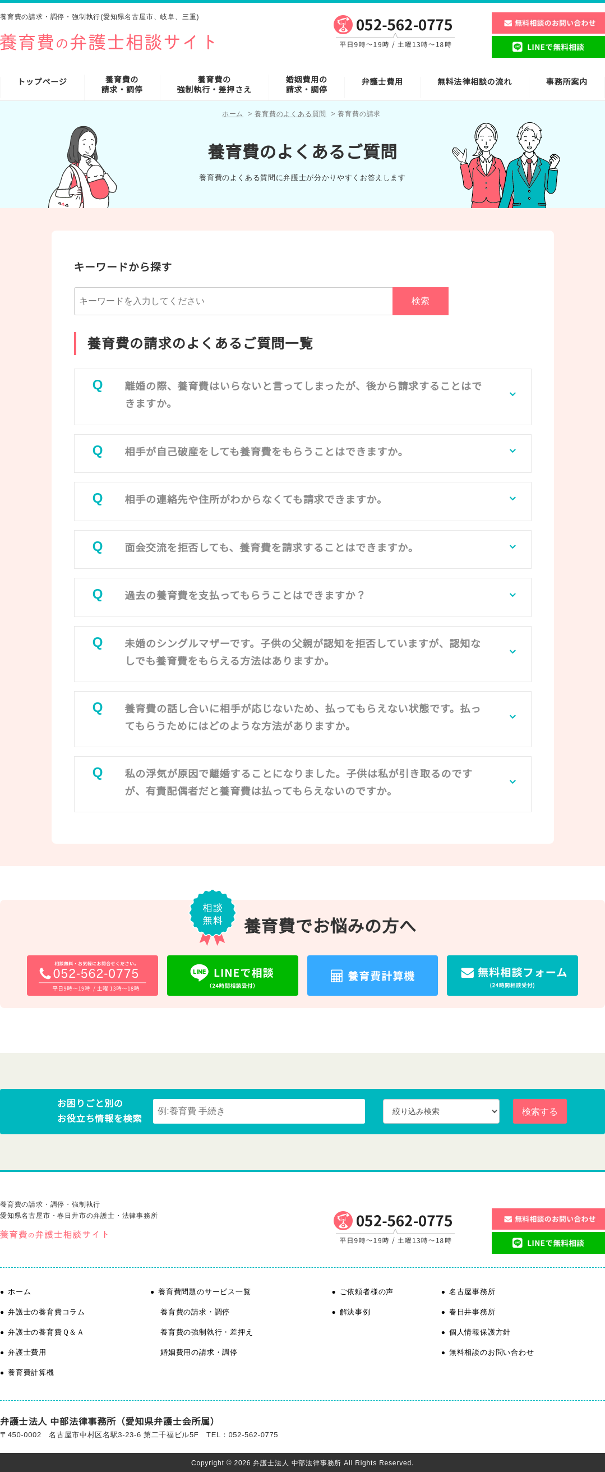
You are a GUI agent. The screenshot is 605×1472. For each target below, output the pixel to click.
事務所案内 (567, 81)
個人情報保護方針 (480, 1332)
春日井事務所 (472, 1312)
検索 (420, 301)
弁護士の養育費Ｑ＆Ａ (46, 1332)
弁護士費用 (382, 81)
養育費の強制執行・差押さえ (214, 84)
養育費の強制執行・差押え (206, 1332)
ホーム (232, 114)
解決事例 (355, 1312)
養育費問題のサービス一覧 (204, 1291)
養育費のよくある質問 (290, 114)
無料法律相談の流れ (474, 81)
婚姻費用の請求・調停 (306, 84)
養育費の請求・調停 (122, 84)
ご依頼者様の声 (367, 1291)
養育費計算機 (31, 1372)
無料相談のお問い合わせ (491, 1352)
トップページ (42, 81)
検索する (540, 1111)
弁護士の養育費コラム (46, 1312)
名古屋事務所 (472, 1291)
